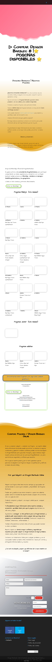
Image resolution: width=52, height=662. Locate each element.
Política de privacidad (34, 643)
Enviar (38, 598)
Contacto (8, 640)
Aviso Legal (31, 640)
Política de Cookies (33, 645)
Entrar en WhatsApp (12, 186)
